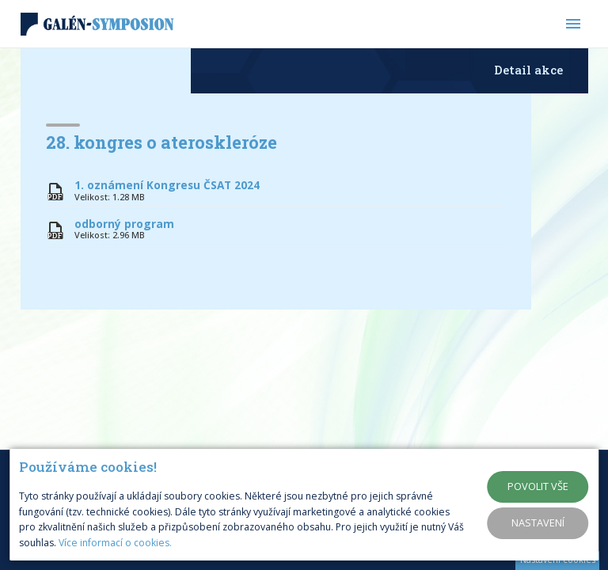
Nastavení (537, 522)
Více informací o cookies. (115, 542)
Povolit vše (537, 486)
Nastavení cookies (557, 559)
